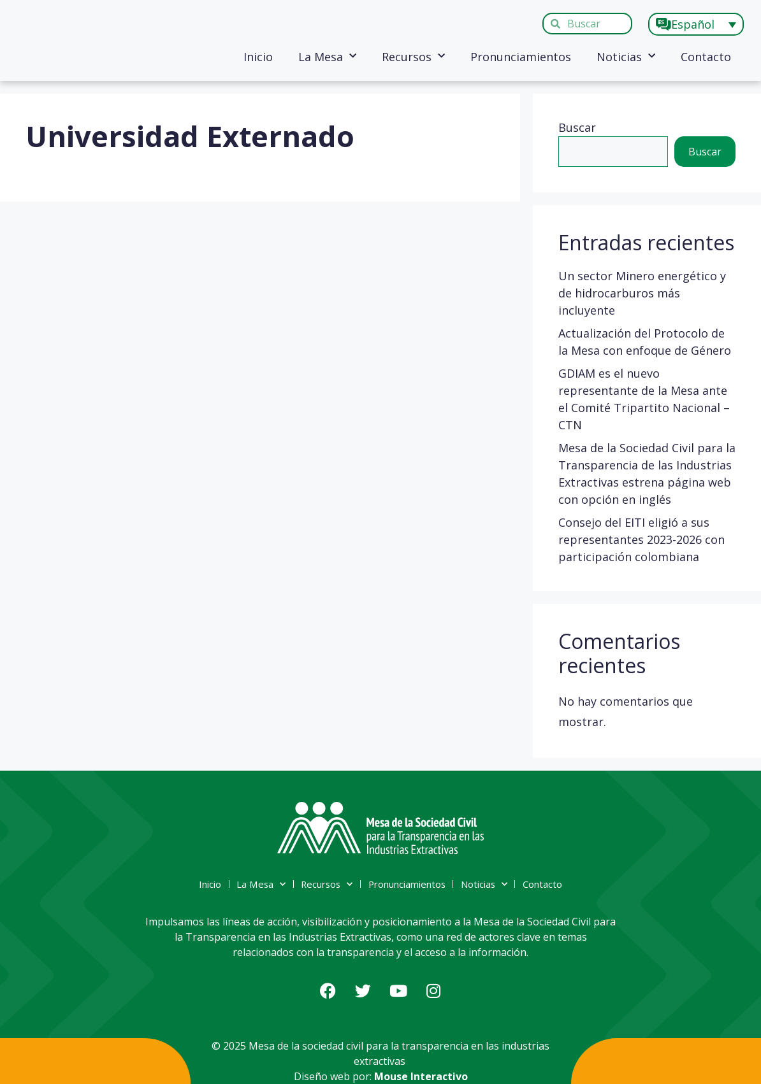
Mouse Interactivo (421, 1076)
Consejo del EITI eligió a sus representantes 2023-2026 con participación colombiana (641, 539)
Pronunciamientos (520, 56)
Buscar (577, 127)
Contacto (706, 56)
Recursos (413, 56)
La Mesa (327, 56)
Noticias (626, 56)
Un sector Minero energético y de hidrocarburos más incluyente (642, 293)
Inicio (258, 56)
